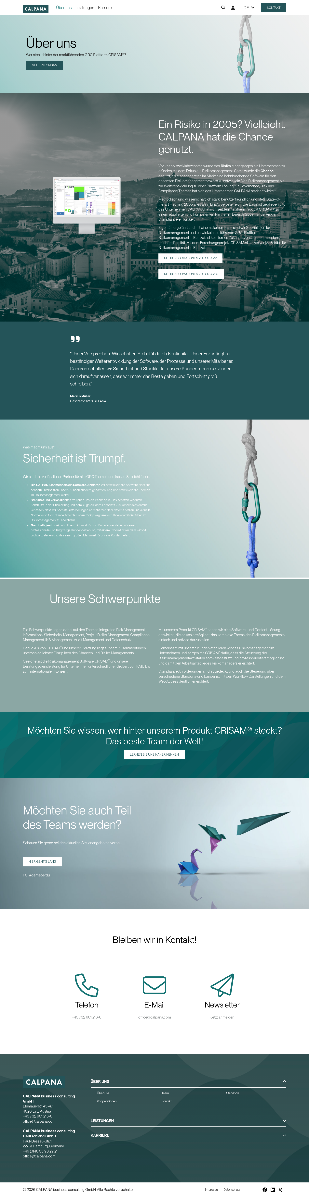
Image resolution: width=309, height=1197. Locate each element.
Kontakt (273, 8)
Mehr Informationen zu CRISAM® (190, 258)
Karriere (105, 7)
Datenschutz (231, 1189)
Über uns (64, 7)
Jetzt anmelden (222, 1017)
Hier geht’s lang (42, 861)
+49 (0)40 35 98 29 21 (40, 1151)
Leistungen (84, 7)
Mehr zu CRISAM (44, 65)
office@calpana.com (154, 1017)
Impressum (212, 1189)
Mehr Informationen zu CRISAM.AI (191, 274)
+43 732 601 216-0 (86, 1017)
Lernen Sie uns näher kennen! (154, 754)
